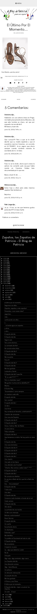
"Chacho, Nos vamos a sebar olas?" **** (18, 468)
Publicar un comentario (10, 217)
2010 (5, 276)
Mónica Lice (8, 185)
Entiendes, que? (10, 533)
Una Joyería (8, 459)
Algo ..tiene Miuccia (11, 567)
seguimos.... (8, 314)
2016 (5, 266)
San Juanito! (9, 400)
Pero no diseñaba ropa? (12, 380)
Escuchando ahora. (11, 527)
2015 (5, 267)
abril (6, 597)
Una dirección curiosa (12, 564)
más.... (7, 317)
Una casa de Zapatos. (12, 417)
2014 (5, 269)
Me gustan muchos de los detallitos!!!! (17, 383)
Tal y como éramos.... (11, 343)
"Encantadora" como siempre (14, 391)
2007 (5, 282)
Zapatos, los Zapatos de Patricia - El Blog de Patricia (18, 241)
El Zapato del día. (10, 354)
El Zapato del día (10, 337)
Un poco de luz (9, 429)
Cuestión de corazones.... (13, 414)
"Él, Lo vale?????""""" (11, 377)
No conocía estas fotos (12, 348)
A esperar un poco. (11, 547)
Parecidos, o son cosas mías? (14, 311)
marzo (7, 599)
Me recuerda (9, 357)
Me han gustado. (10, 368)
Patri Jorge (8, 205)
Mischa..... (8, 386)
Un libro (7, 406)
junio (6, 299)
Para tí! (7, 360)
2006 (5, 283)
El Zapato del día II (11, 351)
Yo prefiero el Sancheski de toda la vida (17, 538)
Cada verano (9, 501)
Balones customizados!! (12, 515)
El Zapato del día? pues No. (13, 374)
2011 (4, 274)
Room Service (9, 518)
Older (33, 99)
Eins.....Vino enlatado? (12, 484)
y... (5, 323)
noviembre (8, 288)
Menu (18, 3)
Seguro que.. (9, 340)
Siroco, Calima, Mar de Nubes (14, 426)
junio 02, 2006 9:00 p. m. (13, 198)
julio (6, 297)
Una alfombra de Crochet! (13, 465)
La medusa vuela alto (12, 394)
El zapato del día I (10, 403)
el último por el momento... (13, 302)
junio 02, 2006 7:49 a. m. (13, 129)
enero (7, 604)
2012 (5, 273)
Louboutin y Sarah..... (11, 371)
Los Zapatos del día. (11, 561)
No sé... (7, 553)
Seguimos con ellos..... (12, 305)
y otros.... (8, 328)
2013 (5, 271)
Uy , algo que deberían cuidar (14, 550)
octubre (7, 290)
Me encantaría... (10, 544)
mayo (7, 595)
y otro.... (7, 331)
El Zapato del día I (10, 456)
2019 (5, 260)
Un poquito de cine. (11, 576)
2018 (5, 262)
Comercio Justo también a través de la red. (19, 498)
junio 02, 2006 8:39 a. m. (13, 154)
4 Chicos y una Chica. (11, 581)
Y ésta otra (8, 490)
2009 (5, 278)
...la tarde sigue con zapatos (14, 325)
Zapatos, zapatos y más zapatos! (16, 308)
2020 (5, 258)
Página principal (13, 232)
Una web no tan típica (12, 462)
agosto (7, 295)
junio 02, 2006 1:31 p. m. (12, 178)
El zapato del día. (10, 521)
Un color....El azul (10, 592)
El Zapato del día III (11, 420)
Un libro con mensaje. (12, 512)
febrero (7, 601)
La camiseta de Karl (11, 345)
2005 (5, 605)
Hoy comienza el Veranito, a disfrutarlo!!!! (18, 411)
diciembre (8, 286)
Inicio (18, 99)
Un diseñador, (9, 530)
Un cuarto (8, 524)
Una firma (8, 409)
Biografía (26, 232)
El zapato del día (10, 334)
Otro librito (8, 507)
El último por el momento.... (13, 584)
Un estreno (8, 570)
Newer (3, 99)
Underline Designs (21, 612)
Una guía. (8, 555)
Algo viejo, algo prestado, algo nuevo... (17, 558)
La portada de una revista (13, 510)
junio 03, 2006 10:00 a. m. (13, 213)
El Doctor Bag (9, 388)
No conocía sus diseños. (12, 476)
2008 (5, 280)
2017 (5, 264)
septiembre (9, 292)
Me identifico (9, 535)
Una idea (7, 492)
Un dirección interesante (12, 573)
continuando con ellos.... (12, 320)
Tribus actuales (9, 431)
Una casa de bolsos (11, 445)
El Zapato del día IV (11, 448)
